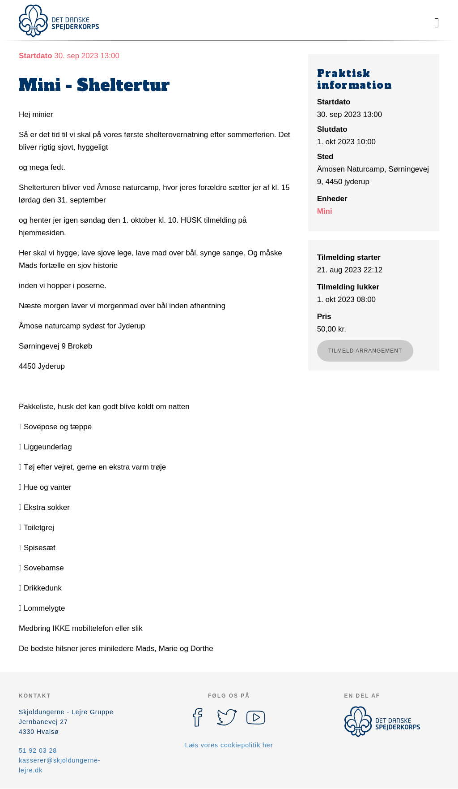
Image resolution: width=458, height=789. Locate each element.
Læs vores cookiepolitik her (229, 745)
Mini (324, 211)
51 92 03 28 (38, 750)
